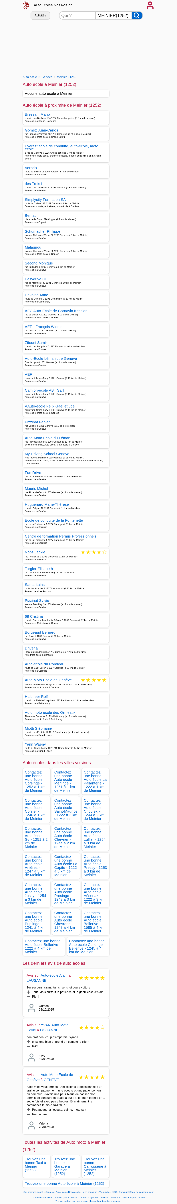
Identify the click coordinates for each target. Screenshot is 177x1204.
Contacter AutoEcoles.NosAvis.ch (62, 1192)
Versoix (31, 167)
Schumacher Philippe (42, 231)
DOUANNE (49, 1030)
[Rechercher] (137, 15)
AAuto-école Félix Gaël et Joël (50, 406)
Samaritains (35, 584)
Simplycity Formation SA (45, 199)
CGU (114, 1192)
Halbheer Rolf (36, 696)
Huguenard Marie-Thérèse (47, 504)
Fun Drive (33, 472)
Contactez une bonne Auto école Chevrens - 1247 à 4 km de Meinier (64, 922)
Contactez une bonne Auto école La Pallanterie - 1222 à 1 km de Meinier (95, 781)
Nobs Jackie (35, 552)
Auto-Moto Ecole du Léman (47, 438)
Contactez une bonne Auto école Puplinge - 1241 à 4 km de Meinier (35, 922)
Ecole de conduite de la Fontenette (54, 520)
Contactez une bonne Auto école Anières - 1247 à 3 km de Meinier (35, 866)
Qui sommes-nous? (33, 1192)
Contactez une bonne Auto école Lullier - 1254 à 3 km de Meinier (95, 837)
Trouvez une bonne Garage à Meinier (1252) (64, 1166)
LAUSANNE (37, 980)
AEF (28, 374)
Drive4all (32, 648)
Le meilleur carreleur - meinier (46, 1197)
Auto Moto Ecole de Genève (48, 680)
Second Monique (39, 263)
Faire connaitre (89, 1192)
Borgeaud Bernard (40, 632)
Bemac (31, 215)
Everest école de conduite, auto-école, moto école (61, 147)
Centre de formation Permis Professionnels (61, 536)
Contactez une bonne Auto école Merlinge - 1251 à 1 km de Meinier (64, 781)
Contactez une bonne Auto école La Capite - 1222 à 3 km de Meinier (65, 866)
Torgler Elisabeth (39, 568)
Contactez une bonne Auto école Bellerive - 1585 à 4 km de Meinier (94, 922)
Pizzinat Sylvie (37, 600)
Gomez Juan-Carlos (41, 130)
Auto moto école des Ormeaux (50, 712)
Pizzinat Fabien (38, 422)
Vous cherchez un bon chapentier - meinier (86, 1197)
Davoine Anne (36, 295)
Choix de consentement (141, 1192)
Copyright (124, 1192)
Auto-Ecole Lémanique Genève (51, 358)
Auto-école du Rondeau (44, 664)
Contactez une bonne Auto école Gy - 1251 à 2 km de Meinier (36, 837)
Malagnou (33, 247)
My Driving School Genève (47, 453)
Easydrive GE (36, 279)
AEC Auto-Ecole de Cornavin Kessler (56, 310)
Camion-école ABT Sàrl (44, 390)
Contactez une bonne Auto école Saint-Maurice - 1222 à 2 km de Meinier (66, 809)
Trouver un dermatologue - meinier (128, 1197)
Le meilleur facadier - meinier (105, 1201)
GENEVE (51, 1080)
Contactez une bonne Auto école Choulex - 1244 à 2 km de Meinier (94, 809)
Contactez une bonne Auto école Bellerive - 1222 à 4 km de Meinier (43, 946)
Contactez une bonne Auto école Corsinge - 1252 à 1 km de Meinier (35, 781)
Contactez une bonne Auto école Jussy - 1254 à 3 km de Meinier (35, 894)
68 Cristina (34, 616)
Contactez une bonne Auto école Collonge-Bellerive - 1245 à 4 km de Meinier (87, 946)
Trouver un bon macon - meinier (71, 1201)
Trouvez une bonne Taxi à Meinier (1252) (35, 1164)
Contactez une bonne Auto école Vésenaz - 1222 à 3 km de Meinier (94, 894)
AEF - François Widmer (44, 326)
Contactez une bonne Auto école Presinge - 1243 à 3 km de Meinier (64, 894)
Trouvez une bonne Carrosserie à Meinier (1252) (95, 1166)
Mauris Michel (36, 488)
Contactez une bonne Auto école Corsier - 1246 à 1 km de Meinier (35, 809)
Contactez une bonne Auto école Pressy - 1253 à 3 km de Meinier (95, 866)
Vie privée (104, 1192)
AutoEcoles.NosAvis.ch (53, 5)
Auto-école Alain (54, 975)
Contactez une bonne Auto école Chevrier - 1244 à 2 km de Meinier (64, 837)
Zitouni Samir (36, 342)
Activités (40, 15)
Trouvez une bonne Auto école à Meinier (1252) (64, 1184)
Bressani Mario (37, 114)
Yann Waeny (35, 744)
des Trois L (34, 183)
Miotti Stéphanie (38, 728)
